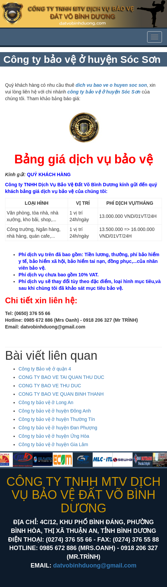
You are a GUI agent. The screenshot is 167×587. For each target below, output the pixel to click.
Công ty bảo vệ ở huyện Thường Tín (57, 419)
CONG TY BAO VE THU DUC (50, 385)
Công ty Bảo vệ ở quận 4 (45, 368)
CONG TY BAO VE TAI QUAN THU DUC (61, 377)
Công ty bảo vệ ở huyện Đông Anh (55, 411)
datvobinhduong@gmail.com (95, 565)
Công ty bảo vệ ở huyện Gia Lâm (53, 444)
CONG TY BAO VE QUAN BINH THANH (61, 394)
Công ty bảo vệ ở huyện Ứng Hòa (54, 436)
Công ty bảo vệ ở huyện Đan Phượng (58, 427)
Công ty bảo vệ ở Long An (46, 402)
